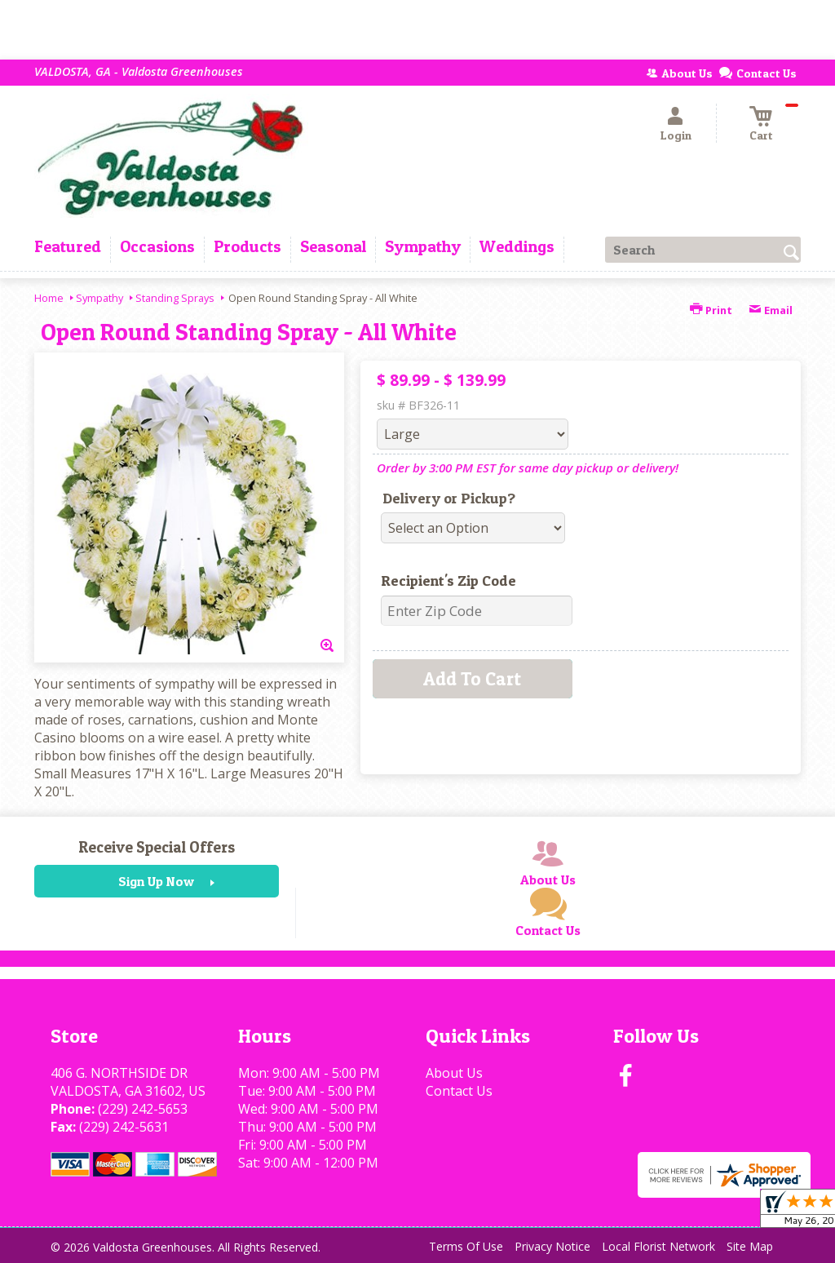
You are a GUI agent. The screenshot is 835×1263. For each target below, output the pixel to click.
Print (711, 310)
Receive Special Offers (156, 847)
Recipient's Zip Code (448, 580)
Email (771, 310)
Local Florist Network (658, 1246)
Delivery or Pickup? (448, 498)
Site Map (750, 1246)
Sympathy (99, 297)
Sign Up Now (156, 881)
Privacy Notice (552, 1246)
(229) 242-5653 (143, 1109)
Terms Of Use (466, 1246)
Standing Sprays (174, 297)
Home (49, 297)
